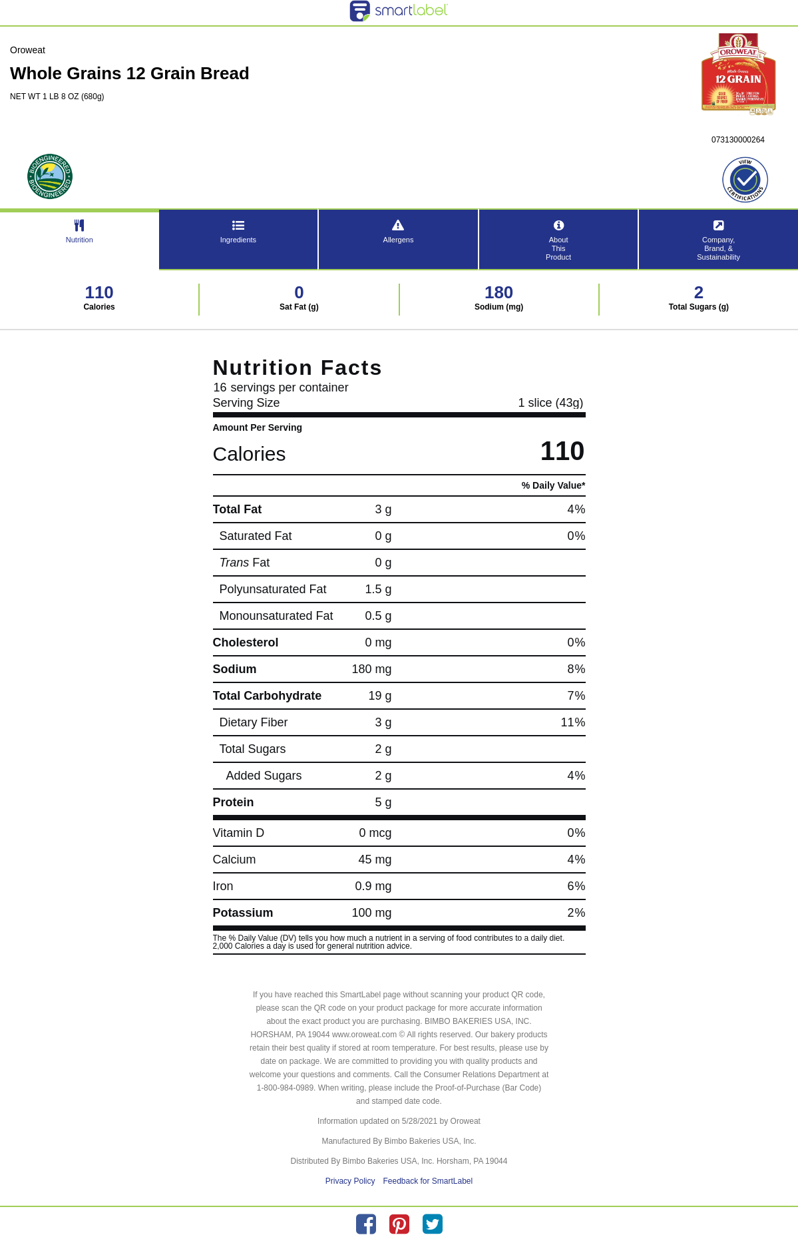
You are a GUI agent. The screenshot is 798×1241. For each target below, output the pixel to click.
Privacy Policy (350, 1181)
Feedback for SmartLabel (428, 1181)
